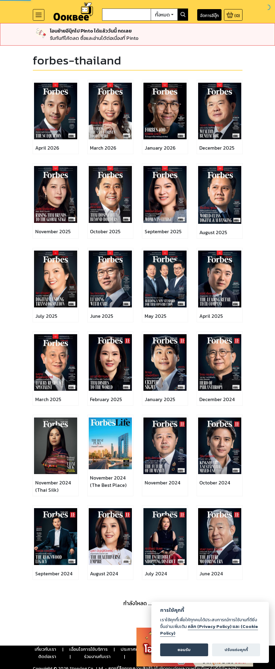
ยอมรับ (184, 650)
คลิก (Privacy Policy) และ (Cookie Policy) (209, 629)
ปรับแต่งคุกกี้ (236, 650)
